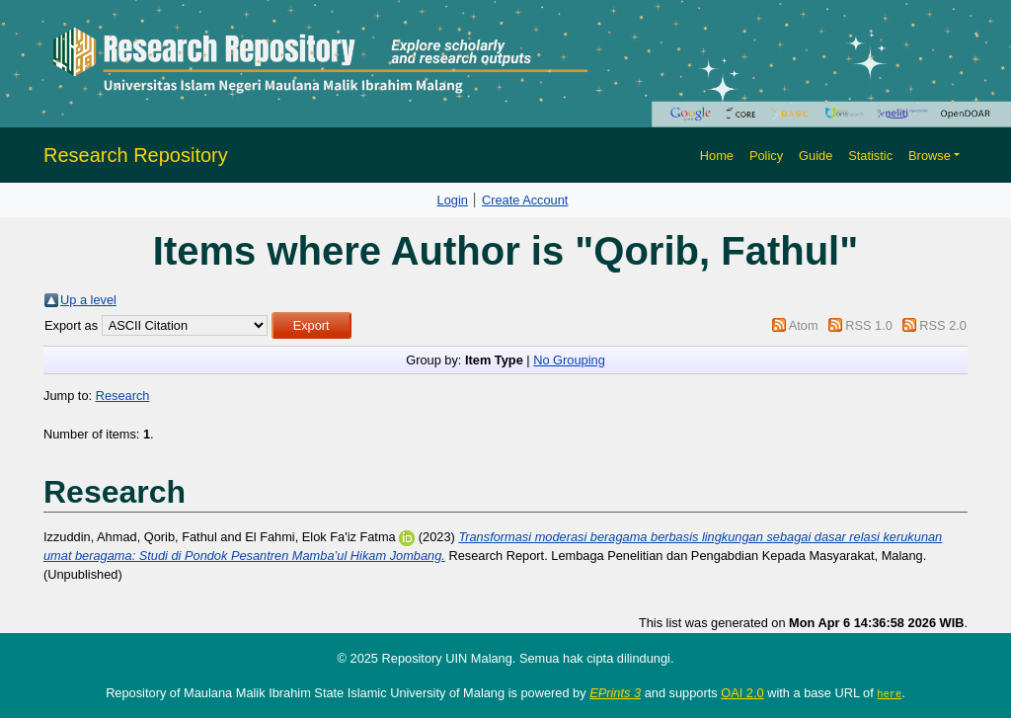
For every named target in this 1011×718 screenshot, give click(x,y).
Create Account (525, 200)
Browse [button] (929, 155)
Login (452, 200)
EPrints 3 (615, 692)
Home (717, 155)
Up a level (88, 299)
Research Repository (135, 155)
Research (123, 395)
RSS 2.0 (943, 325)
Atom (803, 325)
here (889, 693)
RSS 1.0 (869, 325)
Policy (766, 155)
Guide (815, 155)
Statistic (870, 155)
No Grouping (569, 360)
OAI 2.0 (742, 692)
